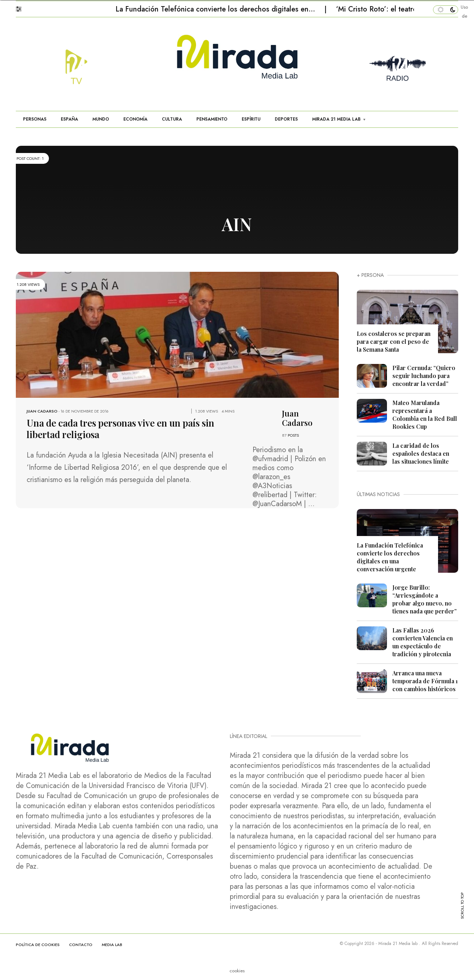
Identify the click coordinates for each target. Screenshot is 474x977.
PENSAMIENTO (211, 119)
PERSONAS (34, 119)
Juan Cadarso (42, 411)
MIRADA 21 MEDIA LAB (336, 119)
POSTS (293, 435)
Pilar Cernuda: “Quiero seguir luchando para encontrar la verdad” (423, 375)
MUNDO (100, 119)
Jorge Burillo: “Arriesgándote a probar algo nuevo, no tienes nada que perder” (424, 599)
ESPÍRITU (251, 119)
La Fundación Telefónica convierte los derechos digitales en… (216, 9)
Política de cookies (38, 944)
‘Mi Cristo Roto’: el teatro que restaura (398, 9)
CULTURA (172, 119)
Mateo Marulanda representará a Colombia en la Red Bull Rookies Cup (424, 414)
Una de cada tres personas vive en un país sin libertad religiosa (120, 429)
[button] (22, 7)
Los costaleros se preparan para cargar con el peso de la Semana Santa (393, 341)
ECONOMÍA (135, 119)
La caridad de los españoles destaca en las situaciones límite (420, 453)
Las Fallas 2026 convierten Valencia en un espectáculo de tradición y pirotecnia (422, 642)
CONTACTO (80, 944)
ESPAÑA (69, 119)
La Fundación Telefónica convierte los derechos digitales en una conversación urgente (390, 557)
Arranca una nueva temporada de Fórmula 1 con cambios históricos (425, 681)
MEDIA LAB (112, 944)
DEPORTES (286, 119)
